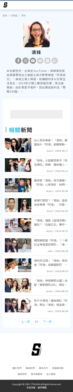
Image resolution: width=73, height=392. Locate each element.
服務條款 (22, 374)
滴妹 (23, 15)
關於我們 (17, 368)
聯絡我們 (30, 368)
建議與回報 (57, 368)
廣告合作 (43, 368)
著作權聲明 (36, 374)
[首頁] (36, 349)
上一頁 (25, 321)
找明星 (14, 15)
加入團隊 (50, 374)
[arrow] (5, 5)
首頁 (5, 15)
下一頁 (47, 321)
